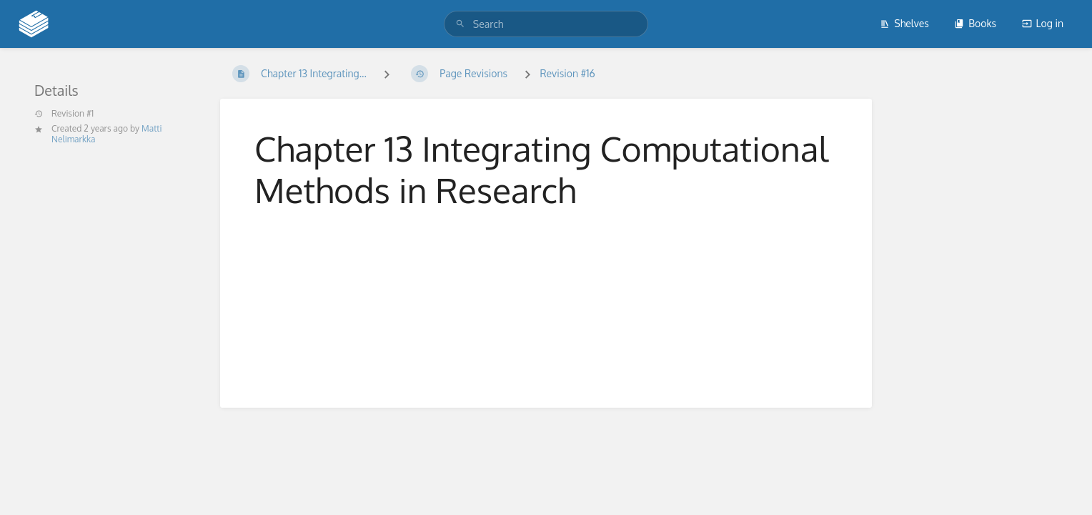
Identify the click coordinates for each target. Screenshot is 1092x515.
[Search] (460, 24)
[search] (546, 24)
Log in (1042, 23)
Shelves (904, 23)
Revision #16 (567, 73)
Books (975, 23)
